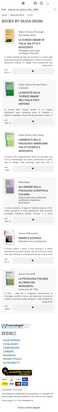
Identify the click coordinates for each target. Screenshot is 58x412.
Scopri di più (47, 65)
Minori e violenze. (30, 238)
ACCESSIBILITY (11, 362)
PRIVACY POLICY (12, 359)
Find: (3, 9)
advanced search (17, 15)
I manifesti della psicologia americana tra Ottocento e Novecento (33, 145)
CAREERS (8, 351)
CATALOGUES (10, 344)
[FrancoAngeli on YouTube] (14, 334)
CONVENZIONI (11, 347)
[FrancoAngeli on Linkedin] (7, 334)
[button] (22, 3)
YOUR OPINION (11, 340)
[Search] (54, 9)
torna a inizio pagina (29, 407)
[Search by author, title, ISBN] (29, 9)
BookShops (9, 355)
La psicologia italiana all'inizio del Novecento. (33, 282)
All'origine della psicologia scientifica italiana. (33, 190)
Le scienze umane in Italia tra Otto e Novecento (31, 43)
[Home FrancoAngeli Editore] (10, 3)
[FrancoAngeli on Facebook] (3, 334)
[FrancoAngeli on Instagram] (10, 334)
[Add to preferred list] (33, 71)
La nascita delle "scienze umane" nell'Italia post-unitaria (29, 98)
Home (4, 15)
